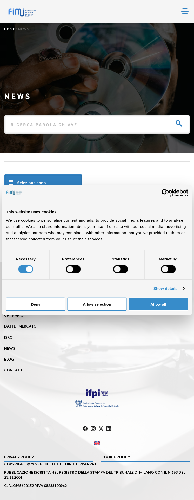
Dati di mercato (20, 326)
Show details (165, 288)
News (9, 348)
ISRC (8, 337)
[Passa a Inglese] (97, 443)
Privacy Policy (19, 457)
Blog (9, 359)
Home (9, 29)
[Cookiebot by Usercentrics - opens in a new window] (165, 193)
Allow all (158, 304)
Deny (36, 304)
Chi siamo (14, 315)
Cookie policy (115, 457)
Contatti (14, 370)
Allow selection (97, 304)
